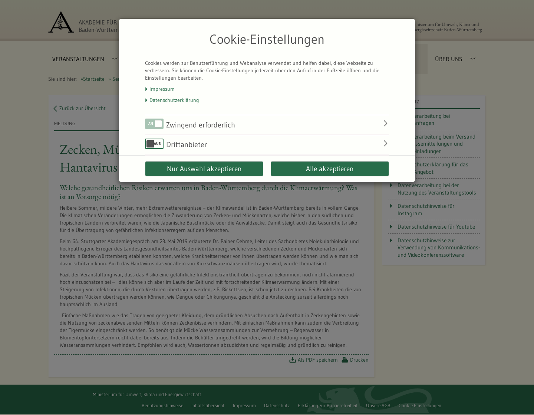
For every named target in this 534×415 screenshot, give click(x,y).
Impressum (162, 89)
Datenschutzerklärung (174, 100)
